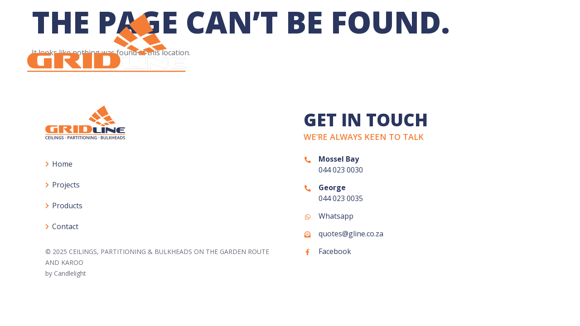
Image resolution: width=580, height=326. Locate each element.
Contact (537, 47)
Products (471, 48)
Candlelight (70, 273)
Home (353, 47)
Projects (406, 47)
